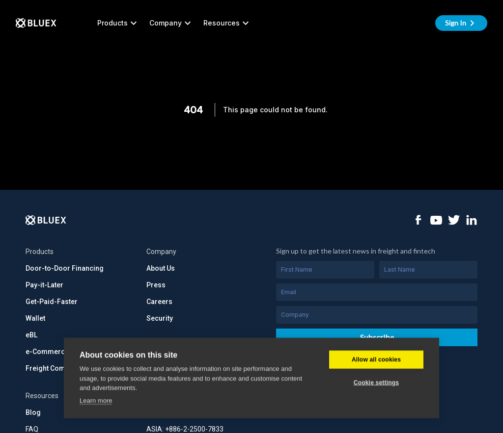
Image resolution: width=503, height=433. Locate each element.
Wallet (35, 318)
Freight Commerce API (62, 368)
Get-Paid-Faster (52, 302)
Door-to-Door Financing (65, 268)
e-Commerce (47, 352)
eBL (31, 335)
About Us (160, 268)
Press (156, 285)
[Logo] (46, 220)
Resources (227, 23)
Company (171, 23)
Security (159, 318)
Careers (159, 302)
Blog (33, 412)
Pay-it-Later (44, 285)
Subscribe (377, 337)
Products (118, 23)
